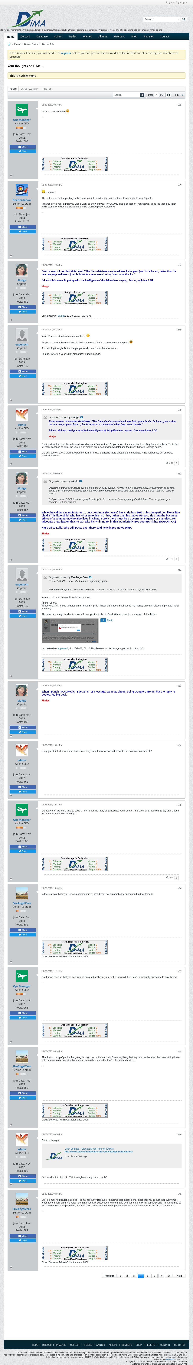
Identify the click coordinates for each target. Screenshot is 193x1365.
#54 (180, 745)
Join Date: (19, 134)
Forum (17, 44)
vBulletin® (170, 1359)
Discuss (25, 36)
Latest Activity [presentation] (30, 89)
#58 (180, 1051)
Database (42, 36)
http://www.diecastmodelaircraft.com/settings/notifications (99, 1151)
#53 (180, 686)
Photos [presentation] (47, 89)
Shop (134, 36)
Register (148, 36)
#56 (180, 888)
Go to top (179, 1345)
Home (10, 36)
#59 (180, 1134)
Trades (73, 36)
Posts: (19, 141)
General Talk (48, 44)
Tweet (22, 151)
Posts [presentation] (13, 89)
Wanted (87, 36)
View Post (81, 417)
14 (169, 1276)
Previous (109, 1276)
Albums (102, 36)
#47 (180, 185)
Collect (58, 36)
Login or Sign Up (176, 2)
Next (179, 1276)
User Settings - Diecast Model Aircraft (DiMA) (89, 1148)
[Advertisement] (96, 1310)
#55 (180, 805)
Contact (164, 36)
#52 (180, 569)
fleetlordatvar (22, 200)
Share (23, 146)
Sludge (22, 280)
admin (22, 424)
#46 (180, 105)
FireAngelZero (22, 903)
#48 (180, 265)
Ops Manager (22, 120)
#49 (180, 329)
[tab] (13, 88)
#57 (180, 971)
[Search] (162, 19)
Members (119, 36)
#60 (180, 1194)
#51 (180, 473)
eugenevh (21, 344)
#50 (180, 410)
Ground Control (31, 44)
